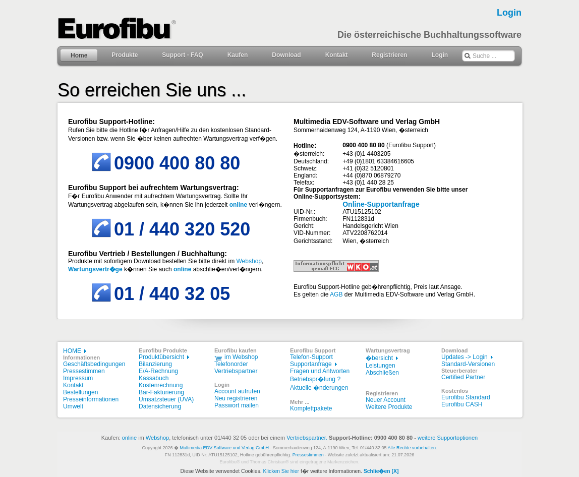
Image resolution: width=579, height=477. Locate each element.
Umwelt (73, 406)
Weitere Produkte (389, 406)
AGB (336, 294)
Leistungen (380, 365)
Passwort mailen (236, 405)
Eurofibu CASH (461, 404)
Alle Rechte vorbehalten (412, 447)
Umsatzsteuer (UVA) (166, 399)
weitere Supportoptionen (448, 438)
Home (79, 55)
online (129, 438)
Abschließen (382, 372)
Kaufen (237, 54)
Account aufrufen (237, 391)
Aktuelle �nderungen (319, 387)
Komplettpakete (311, 408)
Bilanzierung (155, 364)
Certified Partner (463, 377)
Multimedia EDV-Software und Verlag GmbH (224, 447)
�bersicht (379, 358)
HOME (72, 350)
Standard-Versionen (468, 364)
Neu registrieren (235, 398)
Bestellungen (80, 392)
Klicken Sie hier (281, 471)
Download (286, 54)
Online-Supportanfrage (380, 204)
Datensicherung (160, 406)
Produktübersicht (161, 357)
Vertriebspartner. (306, 438)
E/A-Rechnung (158, 371)
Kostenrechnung (161, 385)
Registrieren (389, 54)
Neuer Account (386, 399)
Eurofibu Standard (465, 397)
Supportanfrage (311, 364)
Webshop (249, 261)
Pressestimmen (84, 371)
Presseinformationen (91, 399)
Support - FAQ (182, 54)
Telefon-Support (311, 357)
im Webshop (241, 357)
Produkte (124, 54)
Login (439, 54)
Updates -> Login (464, 357)
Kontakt (336, 54)
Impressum (78, 378)
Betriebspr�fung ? (315, 379)
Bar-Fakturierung (161, 392)
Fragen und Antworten (320, 371)
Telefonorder (231, 364)
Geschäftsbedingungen (94, 364)
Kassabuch (153, 378)
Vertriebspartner (235, 371)
